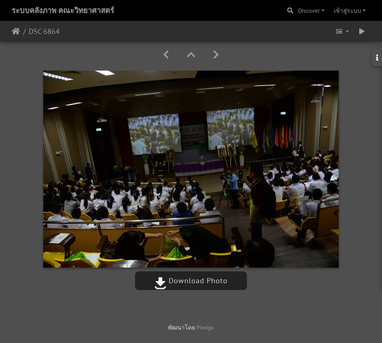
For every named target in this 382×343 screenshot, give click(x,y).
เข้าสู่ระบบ (347, 10)
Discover (309, 10)
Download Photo (191, 281)
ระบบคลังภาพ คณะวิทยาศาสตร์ (63, 10)
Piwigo (205, 327)
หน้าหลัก (16, 31)
